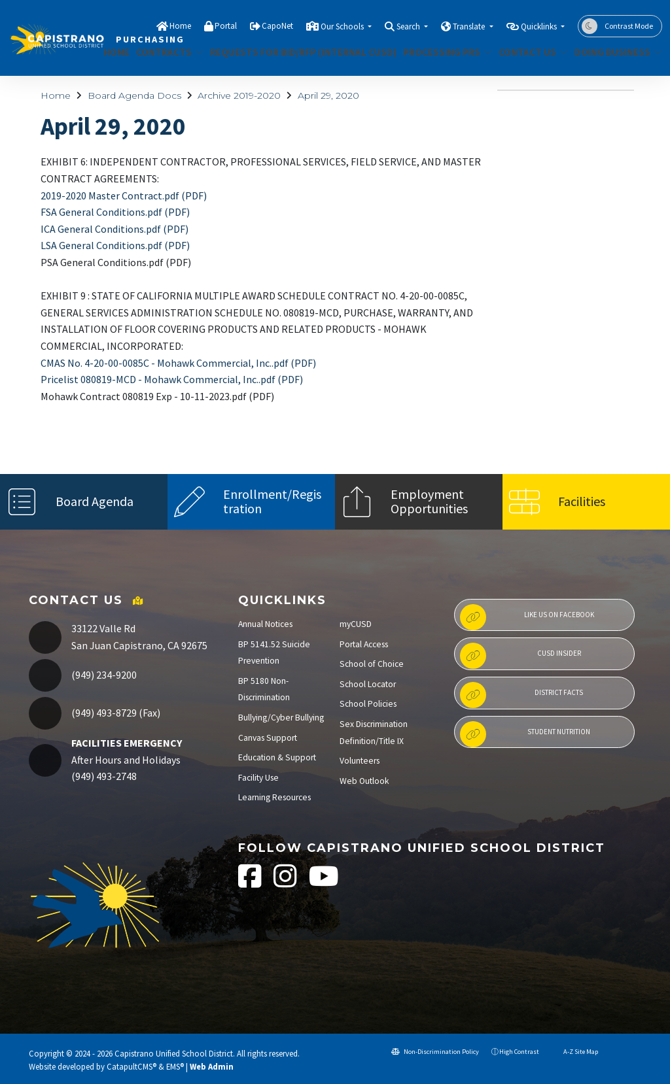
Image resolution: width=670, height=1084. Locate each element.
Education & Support (277, 757)
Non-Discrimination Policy (435, 1051)
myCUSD (356, 624)
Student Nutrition (525, 734)
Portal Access (364, 644)
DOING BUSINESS (613, 52)
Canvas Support (267, 737)
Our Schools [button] (343, 26)
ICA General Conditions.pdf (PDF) (114, 228)
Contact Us (529, 52)
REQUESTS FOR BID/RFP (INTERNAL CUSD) (294, 52)
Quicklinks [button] (540, 26)
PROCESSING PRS (442, 52)
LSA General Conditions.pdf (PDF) (115, 245)
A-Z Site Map (575, 1051)
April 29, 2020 (328, 95)
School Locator (368, 684)
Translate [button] (470, 26)
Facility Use (258, 777)
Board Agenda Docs (134, 95)
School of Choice (372, 663)
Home (180, 25)
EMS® (175, 1066)
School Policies (368, 703)
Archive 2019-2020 (239, 95)
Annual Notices (265, 624)
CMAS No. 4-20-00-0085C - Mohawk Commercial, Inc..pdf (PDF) (178, 362)
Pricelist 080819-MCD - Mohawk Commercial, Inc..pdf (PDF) (172, 379)
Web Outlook (364, 781)
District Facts (521, 695)
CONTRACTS (166, 52)
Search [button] (409, 26)
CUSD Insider (520, 656)
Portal (226, 25)
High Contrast (519, 1051)
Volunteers (359, 760)
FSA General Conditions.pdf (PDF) (115, 211)
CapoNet (277, 25)
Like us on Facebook (527, 617)
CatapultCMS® (131, 1066)
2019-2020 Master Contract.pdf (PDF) (124, 195)
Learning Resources (274, 797)
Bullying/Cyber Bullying (281, 717)
